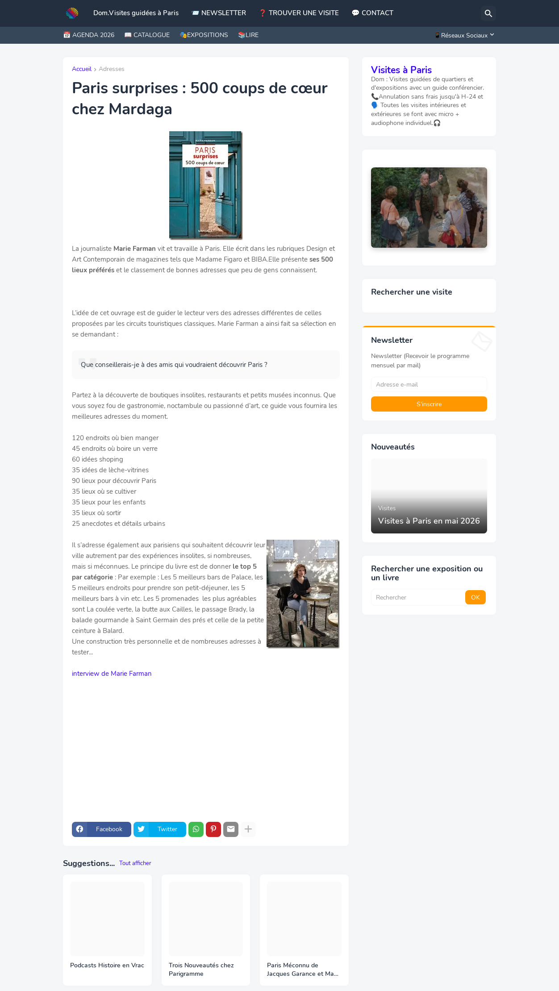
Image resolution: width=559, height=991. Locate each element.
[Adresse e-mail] (429, 384)
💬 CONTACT (372, 12)
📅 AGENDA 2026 (88, 35)
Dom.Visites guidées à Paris (136, 12)
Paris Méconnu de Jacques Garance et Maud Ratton (304, 970)
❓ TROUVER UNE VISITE (299, 12)
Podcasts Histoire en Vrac (107, 966)
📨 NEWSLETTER (218, 12)
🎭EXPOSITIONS (203, 35)
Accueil (82, 69)
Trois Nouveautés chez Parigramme (201, 970)
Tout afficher (135, 863)
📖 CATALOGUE (147, 35)
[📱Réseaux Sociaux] (462, 35)
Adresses (112, 69)
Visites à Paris (401, 70)
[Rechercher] (488, 13)
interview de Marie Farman (112, 673)
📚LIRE (248, 35)
